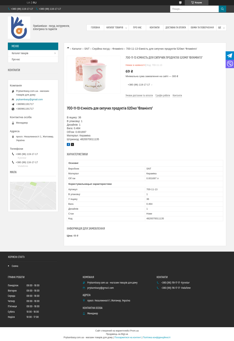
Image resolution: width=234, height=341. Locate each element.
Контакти (155, 27)
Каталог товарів (114, 27)
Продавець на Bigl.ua (117, 334)
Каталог (77, 48)
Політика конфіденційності (157, 337)
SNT (87, 48)
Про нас (137, 27)
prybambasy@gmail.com (29, 99)
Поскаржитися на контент (127, 337)
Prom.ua (134, 330)
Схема (15, 266)
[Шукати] (222, 9)
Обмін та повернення (202, 27)
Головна (95, 27)
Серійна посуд (101, 48)
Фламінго (117, 48)
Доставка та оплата (176, 27)
